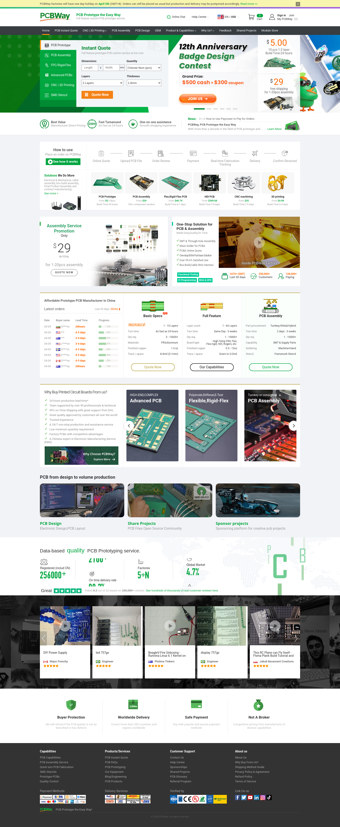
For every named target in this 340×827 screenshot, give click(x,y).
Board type (193, 342)
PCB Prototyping (115, 767)
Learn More (274, 129)
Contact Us (177, 757)
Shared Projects (246, 30)
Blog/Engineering (115, 776)
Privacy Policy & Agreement (252, 771)
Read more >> (249, 3)
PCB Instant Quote (66, 30)
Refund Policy (243, 776)
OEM (158, 30)
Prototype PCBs (50, 776)
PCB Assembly (121, 30)
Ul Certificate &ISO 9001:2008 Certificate (191, 799)
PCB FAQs (111, 762)
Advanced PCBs (58, 75)
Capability (251, 342)
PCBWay (55, 17)
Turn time (251, 331)
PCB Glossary (178, 776)
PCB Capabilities (50, 757)
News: (192, 119)
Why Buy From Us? (246, 762)
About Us (241, 757)
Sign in (281, 15)
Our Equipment (114, 771)
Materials (133, 342)
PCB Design (142, 30)
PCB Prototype (57, 45)
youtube (250, 797)
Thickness (133, 76)
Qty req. (250, 337)
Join (291, 15)
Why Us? (207, 30)
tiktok (269, 797)
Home (46, 30)
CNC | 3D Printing (95, 30)
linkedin (256, 797)
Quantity (132, 61)
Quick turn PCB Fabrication (57, 767)
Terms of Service (245, 781)
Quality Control (49, 781)
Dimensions (89, 61)
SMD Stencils (48, 771)
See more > (51, 193)
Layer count (193, 325)
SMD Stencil (56, 95)
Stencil (249, 353)
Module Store (269, 30)
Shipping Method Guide (249, 767)
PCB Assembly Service (54, 762)
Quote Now (97, 95)
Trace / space (195, 353)
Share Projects (142, 523)
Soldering (251, 348)
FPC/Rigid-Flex (58, 65)
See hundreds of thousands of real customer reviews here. (182, 590)
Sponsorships (178, 767)
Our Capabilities (211, 367)
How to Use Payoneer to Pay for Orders (227, 118)
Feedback (225, 30)
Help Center (200, 16)
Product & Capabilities (181, 30)
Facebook (237, 797)
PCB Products (113, 781)
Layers (86, 76)
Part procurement (256, 325)
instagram (262, 797)
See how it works (62, 162)
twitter (244, 797)
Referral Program (180, 781)
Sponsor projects (232, 523)
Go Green (220, 799)
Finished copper (196, 348)
